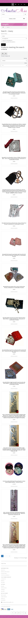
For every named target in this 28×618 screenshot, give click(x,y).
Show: (26, 63)
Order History (4, 596)
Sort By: (25, 58)
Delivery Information (5, 571)
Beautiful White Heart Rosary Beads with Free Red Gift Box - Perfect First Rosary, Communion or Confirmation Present (14, 351)
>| (9, 556)
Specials (2, 591)
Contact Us (3, 579)
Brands (2, 586)
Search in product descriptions (8, 42)
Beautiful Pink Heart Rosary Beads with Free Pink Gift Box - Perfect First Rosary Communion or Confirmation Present (14, 255)
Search (8, 27)
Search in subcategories (6, 40)
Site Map (3, 582)
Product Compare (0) (5, 56)
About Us (3, 570)
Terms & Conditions (5, 575)
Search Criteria (4, 33)
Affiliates (3, 589)
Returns (2, 580)
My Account (3, 595)
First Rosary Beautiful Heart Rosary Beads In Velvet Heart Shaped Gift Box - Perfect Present (14, 481)
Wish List (3, 598)
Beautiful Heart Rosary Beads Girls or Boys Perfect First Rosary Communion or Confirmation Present (14, 223)
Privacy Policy (4, 573)
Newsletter (3, 600)
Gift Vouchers (4, 587)
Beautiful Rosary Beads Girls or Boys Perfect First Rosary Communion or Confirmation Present (14, 287)
